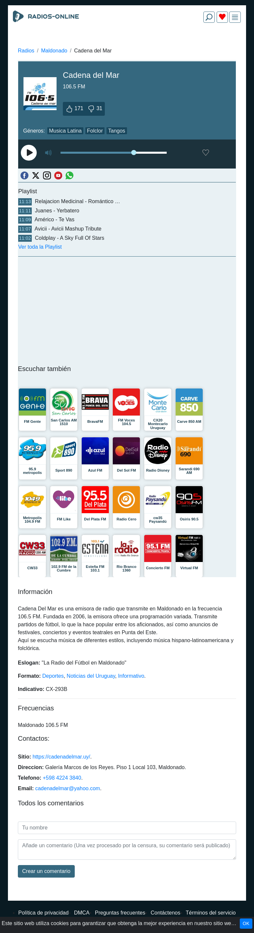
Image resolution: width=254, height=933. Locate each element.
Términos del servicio (211, 913)
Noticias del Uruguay (91, 676)
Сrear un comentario (46, 871)
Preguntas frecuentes (120, 913)
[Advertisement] (127, 43)
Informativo (131, 676)
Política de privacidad (43, 913)
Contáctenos (165, 913)
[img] (235, 17)
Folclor (95, 131)
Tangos (116, 131)
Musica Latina (65, 131)
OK (246, 923)
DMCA (82, 913)
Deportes (53, 676)
